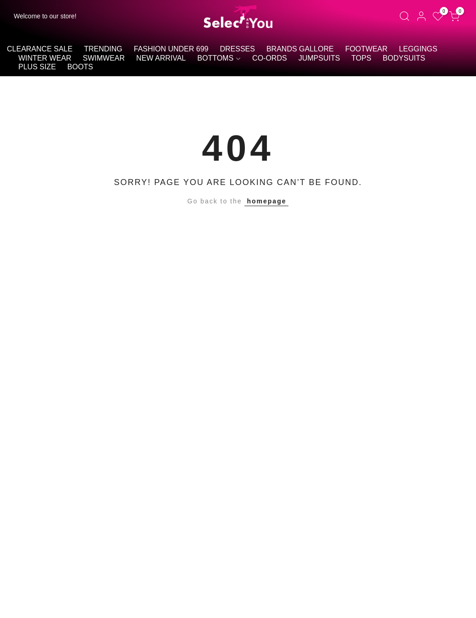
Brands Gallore (300, 49)
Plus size (37, 67)
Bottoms (215, 58)
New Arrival (161, 58)
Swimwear (104, 58)
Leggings (418, 49)
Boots (80, 67)
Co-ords (269, 58)
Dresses (237, 49)
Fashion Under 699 (171, 49)
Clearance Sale (39, 49)
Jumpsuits (319, 58)
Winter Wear (45, 58)
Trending (103, 49)
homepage (266, 201)
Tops (361, 58)
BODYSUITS (404, 58)
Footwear (366, 49)
